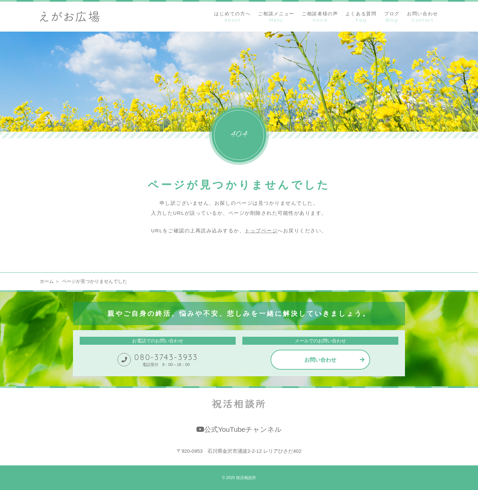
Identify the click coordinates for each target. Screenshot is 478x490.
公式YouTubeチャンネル (239, 429)
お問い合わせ (320, 360)
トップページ (261, 230)
